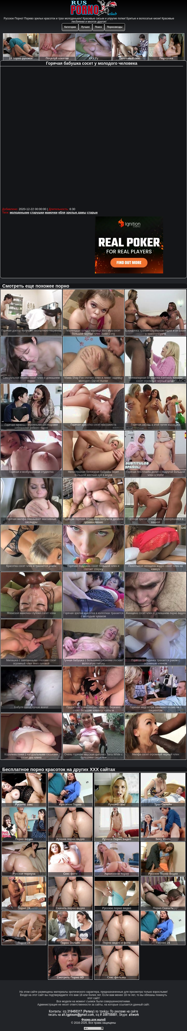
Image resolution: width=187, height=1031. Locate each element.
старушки (37, 212)
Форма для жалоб (93, 1019)
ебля (61, 212)
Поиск (98, 27)
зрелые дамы (76, 212)
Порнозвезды (114, 27)
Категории (70, 27)
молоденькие (19, 212)
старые (92, 212)
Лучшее (85, 27)
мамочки (51, 212)
